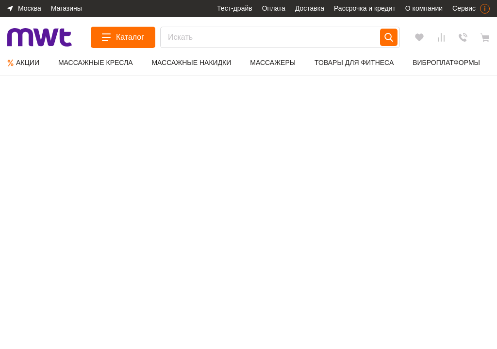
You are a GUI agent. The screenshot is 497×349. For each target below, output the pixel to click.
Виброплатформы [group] (446, 62)
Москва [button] (29, 8)
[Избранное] (419, 37)
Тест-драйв (234, 8)
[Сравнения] (441, 37)
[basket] (485, 37)
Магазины (66, 8)
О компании (424, 8)
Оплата (273, 8)
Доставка (309, 8)
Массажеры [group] (273, 62)
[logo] (39, 37)
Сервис (464, 8)
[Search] (389, 37)
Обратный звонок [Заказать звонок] (463, 37)
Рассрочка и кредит (365, 8)
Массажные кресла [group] (95, 62)
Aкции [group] (23, 63)
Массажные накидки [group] (191, 62)
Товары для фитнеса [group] (354, 62)
